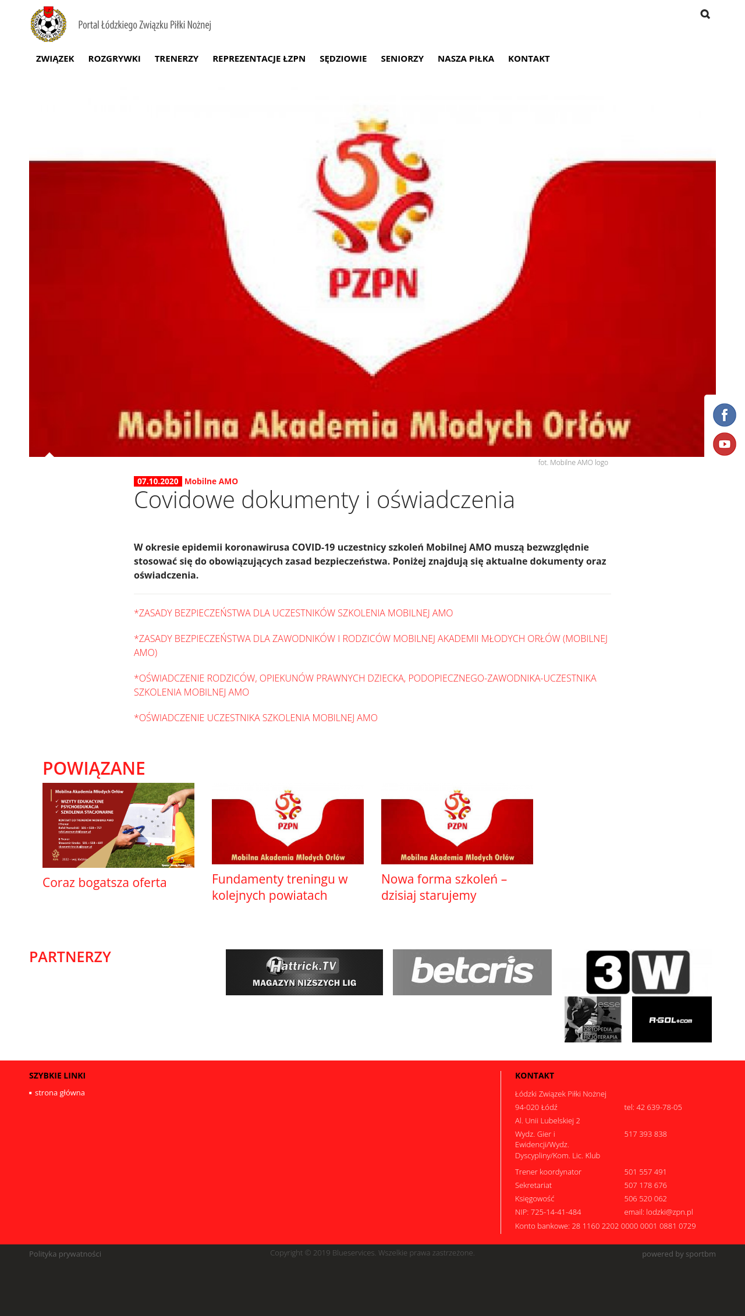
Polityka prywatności (65, 1254)
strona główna (60, 1092)
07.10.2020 (158, 481)
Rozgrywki (114, 58)
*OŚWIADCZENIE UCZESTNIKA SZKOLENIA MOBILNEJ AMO (256, 717)
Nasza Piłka (466, 58)
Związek (55, 58)
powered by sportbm (679, 1254)
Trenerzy (177, 58)
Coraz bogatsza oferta (104, 882)
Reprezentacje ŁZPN (259, 58)
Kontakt (529, 58)
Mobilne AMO (211, 481)
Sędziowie (343, 58)
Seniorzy (402, 58)
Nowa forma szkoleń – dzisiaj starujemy (444, 887)
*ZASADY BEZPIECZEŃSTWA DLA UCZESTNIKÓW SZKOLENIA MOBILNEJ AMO (293, 612)
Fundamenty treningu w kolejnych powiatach (280, 887)
